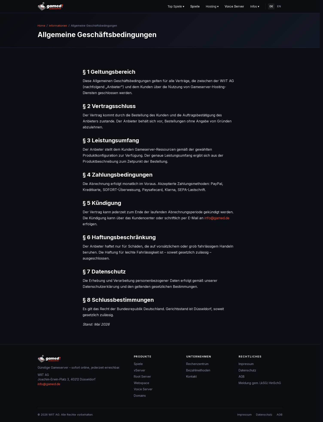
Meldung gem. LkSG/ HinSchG (260, 383)
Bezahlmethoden (198, 370)
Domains (140, 395)
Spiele (195, 6)
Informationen (58, 25)
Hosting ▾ (212, 6)
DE (271, 6)
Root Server (142, 376)
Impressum (246, 364)
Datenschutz (247, 370)
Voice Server (234, 6)
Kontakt (191, 376)
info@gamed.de (216, 218)
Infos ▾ (254, 6)
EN (279, 6)
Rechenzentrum (197, 364)
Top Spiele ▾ (176, 6)
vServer (139, 370)
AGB (242, 376)
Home (41, 25)
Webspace (141, 383)
